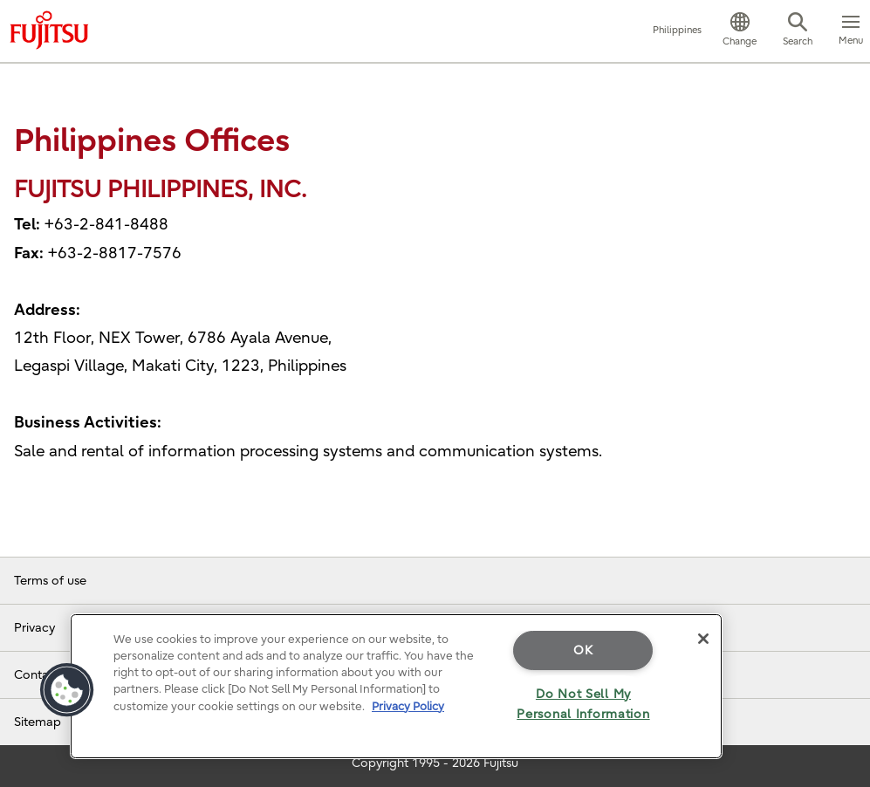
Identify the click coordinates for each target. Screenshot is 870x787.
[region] (396, 686)
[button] (740, 31)
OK (583, 650)
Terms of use (50, 580)
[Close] (703, 638)
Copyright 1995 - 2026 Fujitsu (435, 763)
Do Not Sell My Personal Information (583, 704)
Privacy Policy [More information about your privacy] (408, 706)
